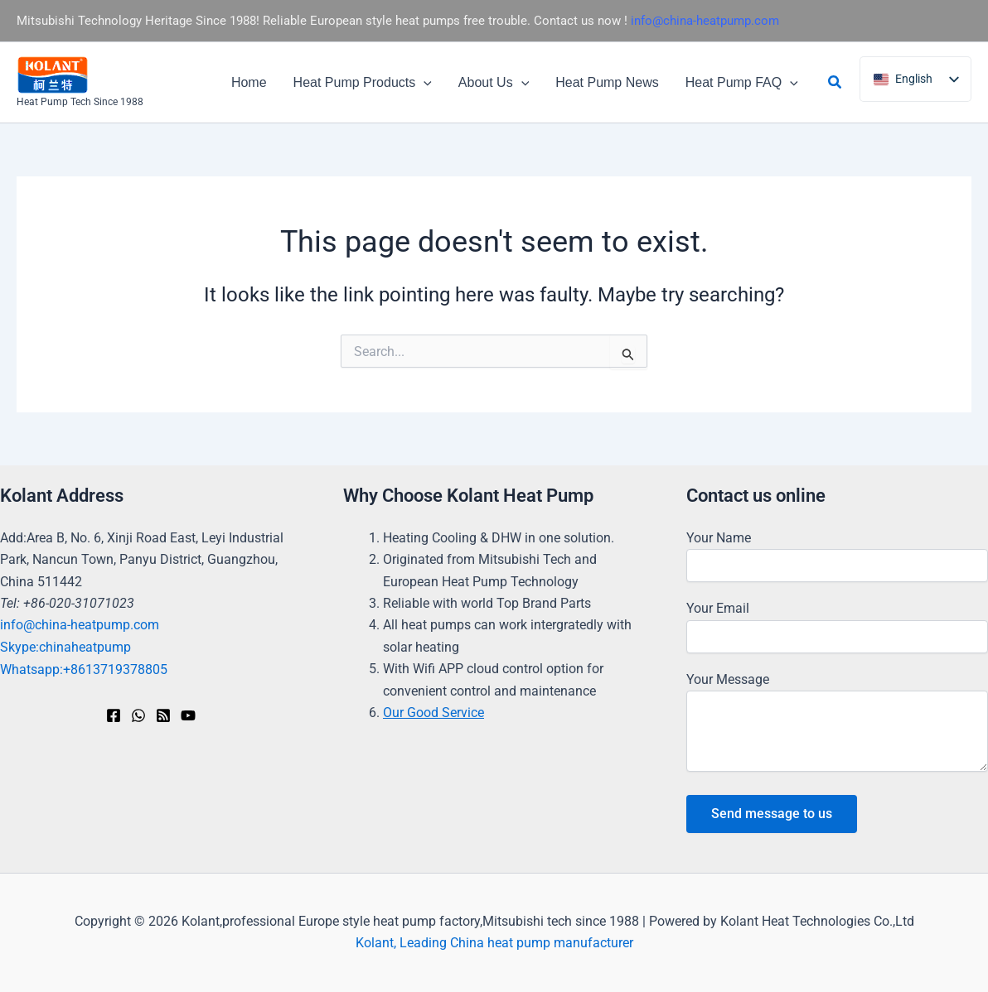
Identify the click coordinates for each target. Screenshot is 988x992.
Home (249, 82)
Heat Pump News (607, 82)
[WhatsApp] (138, 715)
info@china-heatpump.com (705, 20)
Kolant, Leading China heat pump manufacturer (494, 943)
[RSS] (163, 715)
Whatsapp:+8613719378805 (83, 669)
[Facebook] (113, 715)
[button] (423, 82)
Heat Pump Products (362, 82)
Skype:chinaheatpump (65, 647)
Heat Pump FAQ (741, 82)
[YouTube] (188, 715)
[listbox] (915, 79)
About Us (493, 82)
